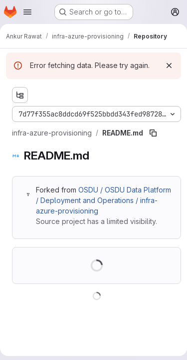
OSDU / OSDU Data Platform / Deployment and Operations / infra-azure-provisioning (103, 200)
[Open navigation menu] (27, 12)
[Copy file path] (153, 133)
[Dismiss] (169, 66)
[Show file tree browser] (20, 95)
